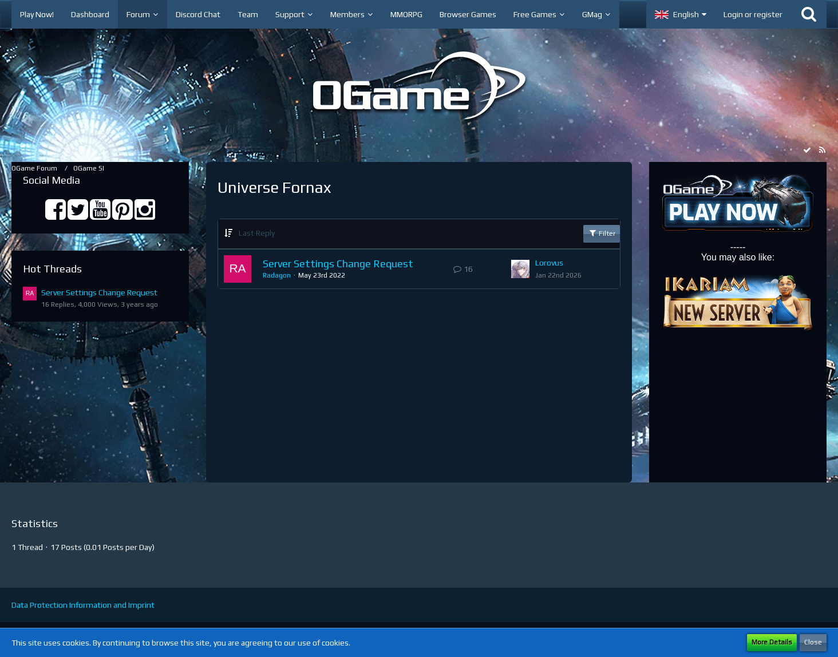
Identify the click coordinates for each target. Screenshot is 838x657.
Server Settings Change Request (99, 292)
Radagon (277, 275)
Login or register (753, 14)
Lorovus (549, 262)
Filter (601, 233)
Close (813, 642)
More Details (772, 642)
